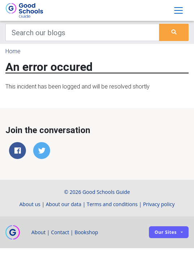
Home (13, 51)
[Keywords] (82, 32)
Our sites (166, 232)
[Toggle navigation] (178, 10)
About (38, 232)
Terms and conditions (112, 204)
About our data (63, 204)
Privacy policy (159, 204)
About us (29, 204)
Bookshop (86, 232)
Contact (60, 232)
